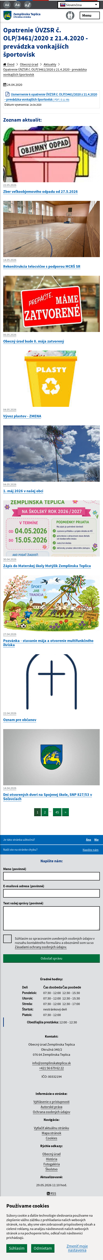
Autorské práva (51, 1107)
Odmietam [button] (43, 1248)
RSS (51, 1193)
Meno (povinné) (14, 869)
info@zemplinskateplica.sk (51, 1063)
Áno (89, 840)
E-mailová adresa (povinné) (23, 886)
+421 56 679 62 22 (51, 1068)
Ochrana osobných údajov (51, 1112)
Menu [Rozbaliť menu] (89, 15)
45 (57, 812)
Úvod (8, 64)
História (51, 1159)
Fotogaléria (51, 1164)
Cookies (51, 1138)
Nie (97, 840)
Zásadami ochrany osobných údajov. (41, 947)
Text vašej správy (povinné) (23, 903)
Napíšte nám (91, 850)
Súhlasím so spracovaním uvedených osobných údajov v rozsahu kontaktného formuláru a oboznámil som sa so (55, 942)
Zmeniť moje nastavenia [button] (77, 1248)
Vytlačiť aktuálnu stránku (51, 1128)
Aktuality (50, 64)
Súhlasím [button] (17, 1248)
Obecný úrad (29, 64)
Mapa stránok (51, 1133)
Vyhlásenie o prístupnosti (51, 1102)
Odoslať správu (51, 958)
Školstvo (51, 1169)
